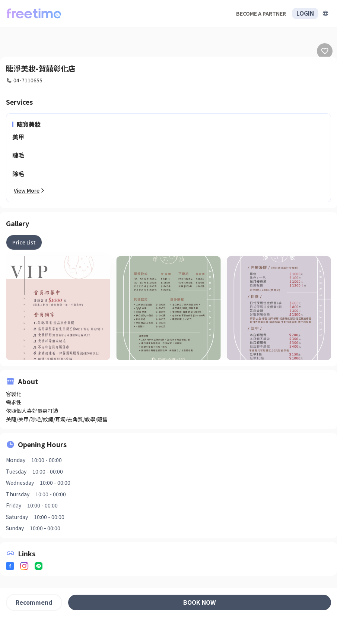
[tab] (24, 242)
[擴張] (325, 13)
